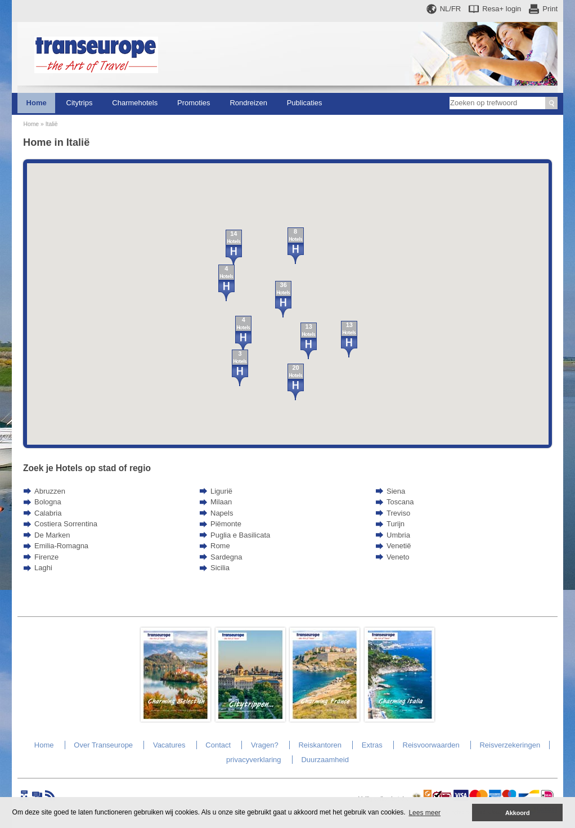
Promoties (193, 103)
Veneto (398, 557)
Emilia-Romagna (61, 545)
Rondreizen (248, 103)
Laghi (43, 567)
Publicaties (304, 103)
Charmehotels (135, 103)
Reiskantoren (320, 745)
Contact (218, 745)
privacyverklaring (253, 759)
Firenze (46, 557)
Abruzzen (49, 491)
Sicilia (220, 567)
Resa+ (501, 9)
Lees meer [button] (424, 813)
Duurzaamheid (325, 759)
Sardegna (226, 557)
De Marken (52, 535)
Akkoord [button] (517, 812)
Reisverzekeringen (509, 745)
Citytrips (79, 103)
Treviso (398, 513)
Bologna (47, 502)
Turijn (396, 524)
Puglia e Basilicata (240, 535)
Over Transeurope (103, 745)
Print (550, 9)
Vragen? (264, 745)
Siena (396, 491)
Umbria (398, 535)
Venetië (399, 545)
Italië (52, 124)
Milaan (221, 502)
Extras (372, 745)
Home (36, 103)
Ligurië (221, 491)
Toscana (400, 502)
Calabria (47, 513)
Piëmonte (225, 524)
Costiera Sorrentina (65, 524)
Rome (220, 545)
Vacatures (169, 745)
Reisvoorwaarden (431, 745)
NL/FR (450, 9)
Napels (221, 513)
